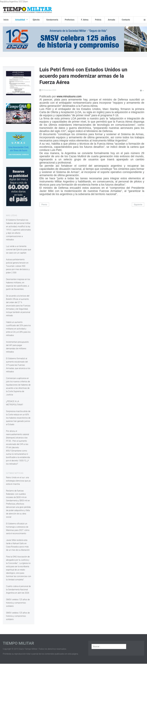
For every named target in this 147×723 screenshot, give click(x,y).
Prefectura (69, 20)
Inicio (6, 20)
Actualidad (20, 20)
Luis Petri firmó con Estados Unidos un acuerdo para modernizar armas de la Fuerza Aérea (83, 76)
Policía (98, 20)
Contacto (126, 20)
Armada (111, 20)
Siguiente (138, 204)
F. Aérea (84, 20)
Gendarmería (52, 20)
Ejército (36, 20)
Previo (44, 204)
